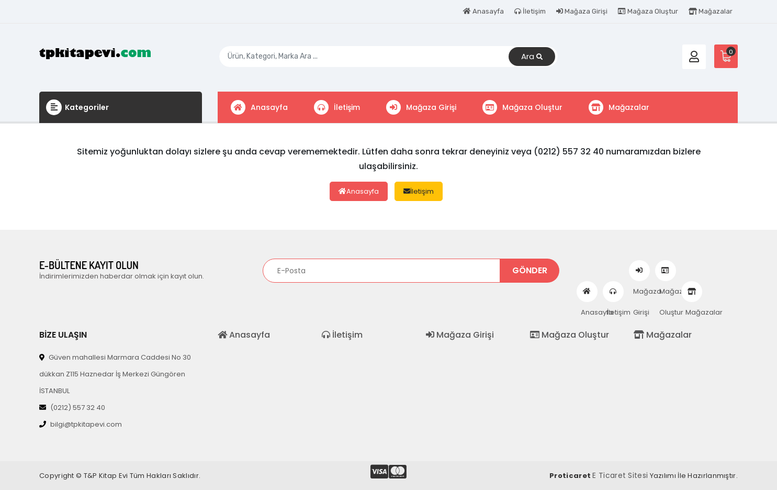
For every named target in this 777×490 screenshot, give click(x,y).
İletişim (530, 11)
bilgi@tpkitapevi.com (80, 424)
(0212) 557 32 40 (72, 408)
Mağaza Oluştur (648, 11)
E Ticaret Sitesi (620, 475)
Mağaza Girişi (581, 11)
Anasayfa (483, 11)
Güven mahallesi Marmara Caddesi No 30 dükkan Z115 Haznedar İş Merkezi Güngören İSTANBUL (115, 374)
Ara (532, 57)
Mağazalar (711, 11)
